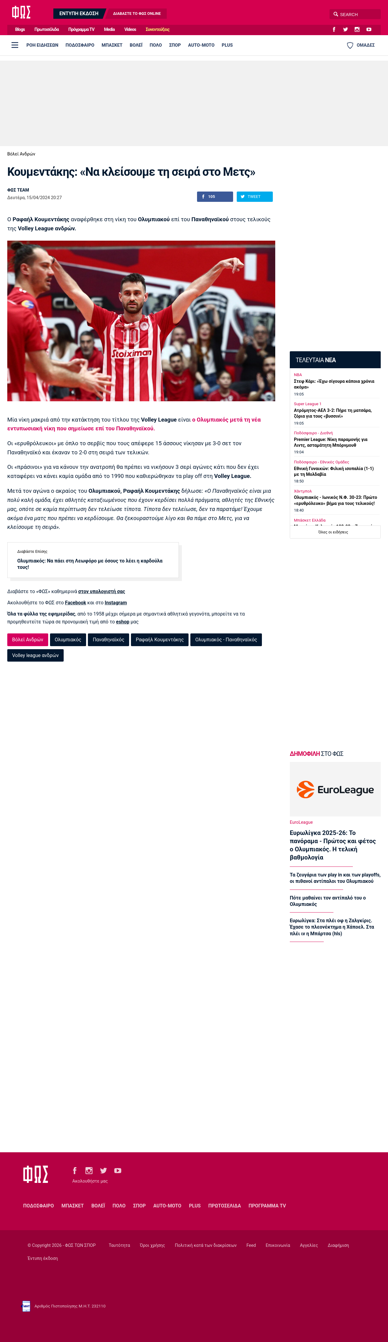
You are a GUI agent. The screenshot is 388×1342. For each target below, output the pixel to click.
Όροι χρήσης (152, 1245)
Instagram (116, 603)
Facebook (75, 603)
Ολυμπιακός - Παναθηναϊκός (226, 640)
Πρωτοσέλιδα (47, 29)
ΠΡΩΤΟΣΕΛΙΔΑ (224, 1206)
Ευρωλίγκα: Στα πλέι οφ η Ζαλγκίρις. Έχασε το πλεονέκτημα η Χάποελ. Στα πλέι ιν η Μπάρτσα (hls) (332, 927)
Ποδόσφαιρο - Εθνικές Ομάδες (321, 462)
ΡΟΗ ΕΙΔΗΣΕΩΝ (42, 45)
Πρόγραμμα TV (82, 29)
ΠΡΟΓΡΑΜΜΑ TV (267, 1206)
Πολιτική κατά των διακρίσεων (206, 1245)
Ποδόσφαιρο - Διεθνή (313, 433)
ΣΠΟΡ (175, 45)
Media (109, 29)
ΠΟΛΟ (156, 45)
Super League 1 (308, 404)
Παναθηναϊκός (108, 640)
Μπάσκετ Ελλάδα (310, 520)
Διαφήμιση (338, 1245)
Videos (130, 29)
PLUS (227, 45)
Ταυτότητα (119, 1245)
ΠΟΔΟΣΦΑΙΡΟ (79, 45)
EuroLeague (301, 822)
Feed (251, 1245)
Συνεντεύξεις (157, 29)
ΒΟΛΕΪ (136, 45)
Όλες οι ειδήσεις (333, 532)
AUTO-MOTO (201, 45)
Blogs (20, 29)
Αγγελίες (309, 1245)
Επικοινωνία (278, 1245)
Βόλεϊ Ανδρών (21, 154)
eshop (122, 622)
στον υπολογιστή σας (101, 591)
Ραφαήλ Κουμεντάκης (160, 640)
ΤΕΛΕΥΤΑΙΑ (316, 360)
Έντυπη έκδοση (43, 1258)
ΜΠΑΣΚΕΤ (112, 45)
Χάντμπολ (303, 491)
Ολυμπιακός (68, 640)
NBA (298, 374)
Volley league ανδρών (35, 655)
